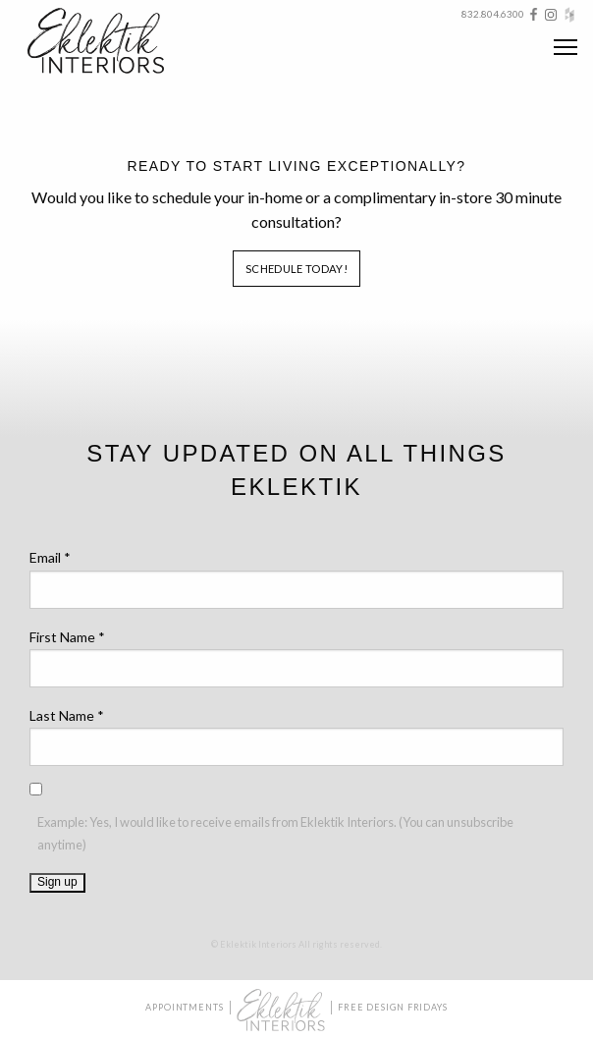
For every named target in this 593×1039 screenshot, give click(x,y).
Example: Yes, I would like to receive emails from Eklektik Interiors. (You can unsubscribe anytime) (275, 833)
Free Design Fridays (393, 1007)
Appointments (184, 1007)
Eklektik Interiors (110, 41)
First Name (67, 637)
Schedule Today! (296, 268)
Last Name (66, 715)
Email (50, 557)
